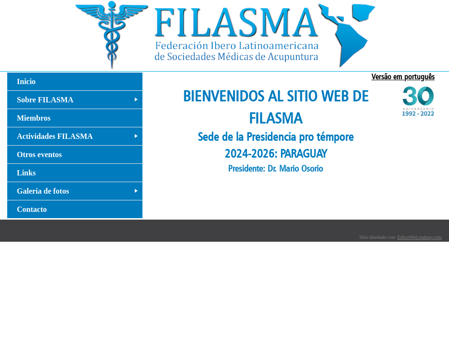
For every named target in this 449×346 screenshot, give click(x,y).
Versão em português (403, 76)
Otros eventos (39, 154)
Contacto (32, 209)
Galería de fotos (79, 193)
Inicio (26, 81)
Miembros (34, 118)
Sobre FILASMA (79, 102)
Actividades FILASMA (79, 138)
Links (26, 173)
